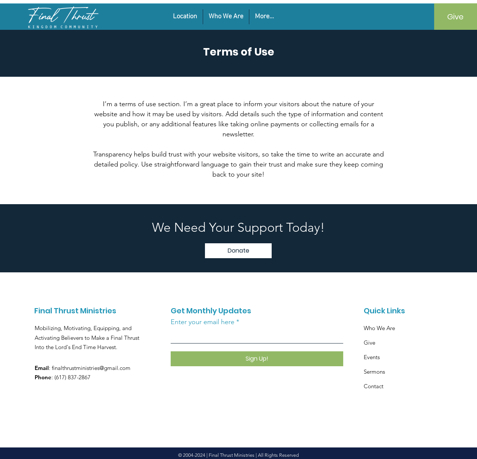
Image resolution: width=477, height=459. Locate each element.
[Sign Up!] (257, 358)
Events (372, 357)
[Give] (455, 16)
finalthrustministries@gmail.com (91, 367)
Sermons (374, 371)
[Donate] (238, 250)
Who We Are (380, 328)
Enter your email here (202, 322)
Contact (373, 386)
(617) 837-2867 (72, 377)
